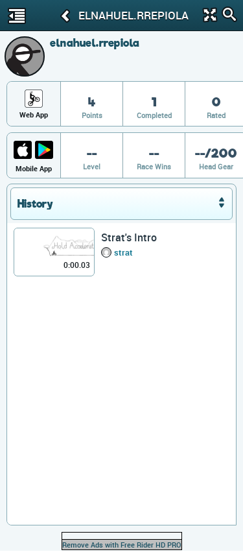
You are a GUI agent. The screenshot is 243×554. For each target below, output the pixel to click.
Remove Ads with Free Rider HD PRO (121, 544)
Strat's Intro (129, 237)
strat (123, 252)
